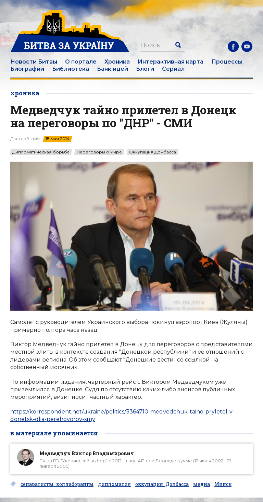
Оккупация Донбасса (152, 152)
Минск (222, 484)
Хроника (117, 61)
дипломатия (114, 484)
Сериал (173, 69)
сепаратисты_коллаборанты (57, 484)
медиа (201, 484)
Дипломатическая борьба (41, 152)
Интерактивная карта (170, 61)
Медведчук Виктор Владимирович (86, 453)
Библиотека (70, 69)
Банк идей (112, 69)
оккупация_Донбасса (162, 484)
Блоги (145, 69)
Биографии (27, 69)
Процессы (226, 61)
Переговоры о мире (99, 152)
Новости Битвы (33, 61)
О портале (81, 61)
